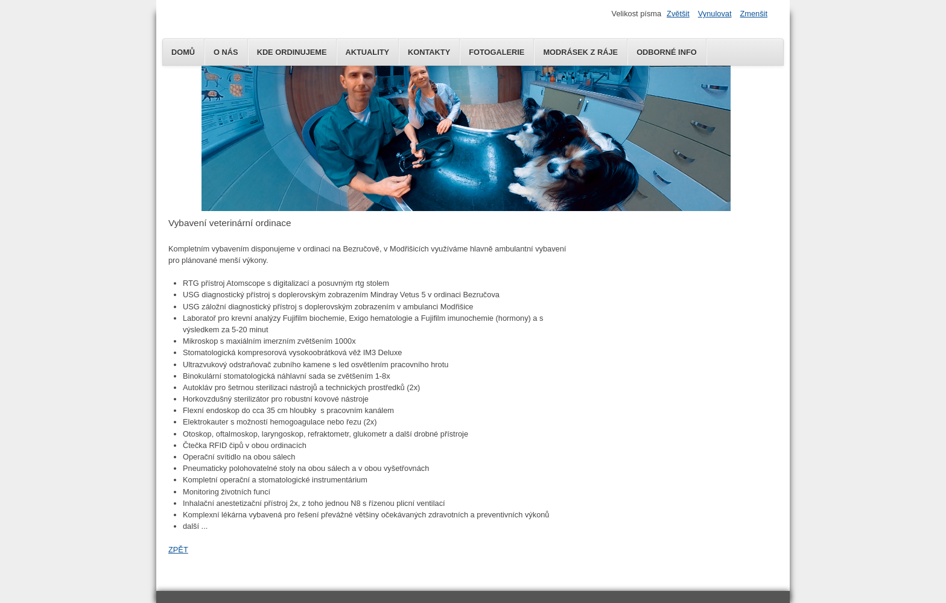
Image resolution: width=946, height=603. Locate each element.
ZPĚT (178, 549)
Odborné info (666, 52)
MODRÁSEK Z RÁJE (580, 52)
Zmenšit (753, 13)
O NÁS (226, 52)
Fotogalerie (496, 52)
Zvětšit (678, 13)
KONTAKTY (429, 52)
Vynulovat (715, 13)
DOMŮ (183, 52)
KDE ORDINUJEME (292, 52)
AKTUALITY (368, 52)
